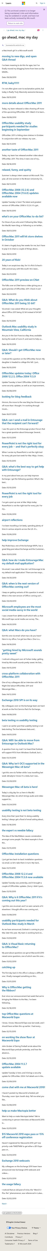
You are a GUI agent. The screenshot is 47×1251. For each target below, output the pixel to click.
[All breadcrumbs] (4, 30)
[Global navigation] (2, 3)
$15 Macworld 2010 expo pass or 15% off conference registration (23, 1135)
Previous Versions (23, 1233)
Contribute (9, 1237)
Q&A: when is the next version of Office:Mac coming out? (20, 585)
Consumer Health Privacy (14, 1240)
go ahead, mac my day (15, 30)
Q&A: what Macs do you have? (19, 630)
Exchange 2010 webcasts (16, 1160)
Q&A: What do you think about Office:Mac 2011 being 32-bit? (19, 301)
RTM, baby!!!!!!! (10, 83)
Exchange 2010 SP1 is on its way (19, 700)
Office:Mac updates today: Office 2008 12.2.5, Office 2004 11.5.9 (20, 374)
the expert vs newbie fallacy (17, 830)
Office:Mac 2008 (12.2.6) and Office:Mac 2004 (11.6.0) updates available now (20, 193)
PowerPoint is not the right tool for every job (21, 494)
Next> (4, 1203)
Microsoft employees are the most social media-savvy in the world (21, 608)
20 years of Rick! (11, 259)
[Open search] (36, 3)
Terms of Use (33, 1240)
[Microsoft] (23, 3)
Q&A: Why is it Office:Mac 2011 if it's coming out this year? (22, 898)
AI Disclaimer (9, 1233)
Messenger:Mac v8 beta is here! (20, 786)
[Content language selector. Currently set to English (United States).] (16, 1222)
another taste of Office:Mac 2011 (20, 149)
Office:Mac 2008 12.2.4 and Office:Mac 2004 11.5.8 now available (22, 875)
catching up (8, 967)
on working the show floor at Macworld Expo (18, 1038)
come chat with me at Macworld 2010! (23, 1087)
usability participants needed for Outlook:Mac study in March (20, 922)
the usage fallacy (11, 1184)
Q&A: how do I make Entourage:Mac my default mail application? (22, 561)
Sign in (42, 3)
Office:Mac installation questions (20, 853)
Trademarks (9, 1244)
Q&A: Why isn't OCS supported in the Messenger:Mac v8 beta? (23, 765)
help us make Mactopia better (19, 1110)
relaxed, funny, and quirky (16, 169)
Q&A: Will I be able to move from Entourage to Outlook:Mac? (21, 741)
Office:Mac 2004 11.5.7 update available (14, 1065)
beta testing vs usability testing (19, 720)
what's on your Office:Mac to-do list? (23, 216)
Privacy (18, 1237)
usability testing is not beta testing (21, 810)
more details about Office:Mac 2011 (22, 103)
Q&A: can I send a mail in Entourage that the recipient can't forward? (22, 421)
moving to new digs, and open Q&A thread (19, 57)
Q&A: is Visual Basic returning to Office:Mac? (18, 945)
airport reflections (12, 519)
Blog (34, 1233)
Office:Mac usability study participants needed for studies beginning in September (19, 126)
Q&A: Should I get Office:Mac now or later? (21, 351)
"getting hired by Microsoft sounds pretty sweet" (22, 651)
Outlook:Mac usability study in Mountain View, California (19, 328)
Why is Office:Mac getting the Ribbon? (16, 988)
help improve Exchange (15, 540)
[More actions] (43, 30)
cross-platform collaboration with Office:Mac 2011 (21, 675)
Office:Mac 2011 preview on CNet (20, 279)
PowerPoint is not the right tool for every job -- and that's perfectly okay (23, 444)
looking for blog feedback (16, 396)
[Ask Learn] (38, 30)
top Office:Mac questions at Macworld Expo (17, 1015)
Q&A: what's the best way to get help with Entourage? (23, 468)
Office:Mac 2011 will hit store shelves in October (22, 238)
